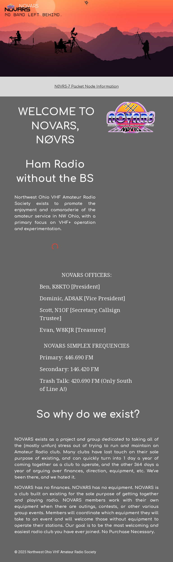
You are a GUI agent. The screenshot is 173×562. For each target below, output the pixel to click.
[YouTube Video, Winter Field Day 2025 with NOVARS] (130, 157)
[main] (86, 86)
